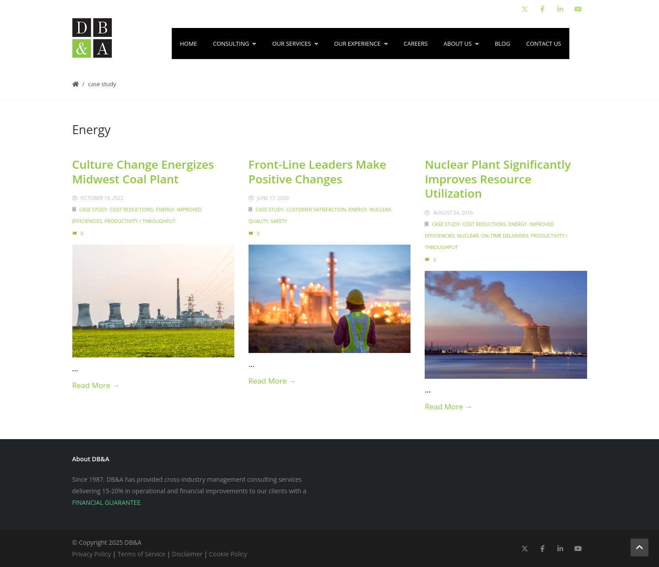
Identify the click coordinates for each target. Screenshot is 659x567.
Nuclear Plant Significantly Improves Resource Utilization (498, 178)
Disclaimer (187, 554)
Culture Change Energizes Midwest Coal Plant (143, 171)
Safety (279, 221)
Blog (502, 44)
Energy (165, 209)
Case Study (102, 84)
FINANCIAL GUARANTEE (106, 502)
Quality (258, 221)
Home (188, 44)
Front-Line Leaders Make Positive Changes (318, 171)
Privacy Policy (91, 554)
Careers (416, 44)
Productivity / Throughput (139, 221)
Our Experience (361, 44)
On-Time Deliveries (505, 235)
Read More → (96, 385)
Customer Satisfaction (316, 209)
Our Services (295, 44)
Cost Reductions (131, 209)
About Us (461, 44)
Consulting (234, 44)
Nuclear (380, 209)
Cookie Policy (228, 554)
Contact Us (543, 44)
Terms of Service (142, 554)
